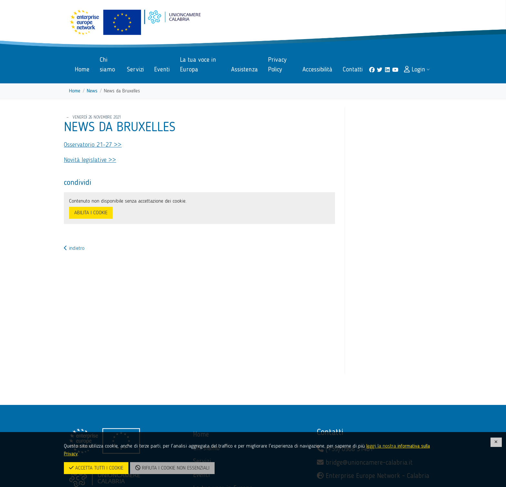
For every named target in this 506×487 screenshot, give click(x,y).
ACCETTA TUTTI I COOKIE (96, 468)
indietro (74, 248)
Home (74, 91)
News (92, 91)
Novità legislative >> (90, 160)
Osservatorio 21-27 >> (93, 145)
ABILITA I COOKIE (90, 213)
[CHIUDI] (496, 442)
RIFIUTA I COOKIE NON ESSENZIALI (172, 468)
